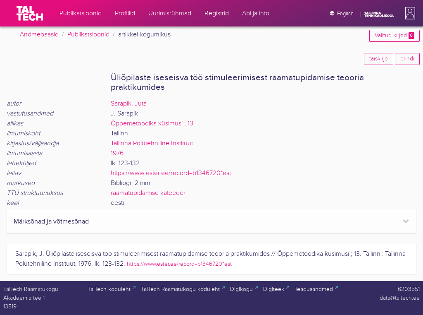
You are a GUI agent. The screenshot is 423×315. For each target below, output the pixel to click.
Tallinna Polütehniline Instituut (152, 143)
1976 (117, 153)
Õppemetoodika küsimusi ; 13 (152, 123)
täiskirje (378, 58)
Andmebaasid (39, 34)
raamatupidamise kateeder (148, 193)
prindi (407, 58)
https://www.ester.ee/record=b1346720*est (171, 173)
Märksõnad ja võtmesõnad (51, 222)
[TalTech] (30, 13)
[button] (408, 13)
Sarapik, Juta (129, 104)
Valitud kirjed (394, 35)
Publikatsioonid (88, 34)
